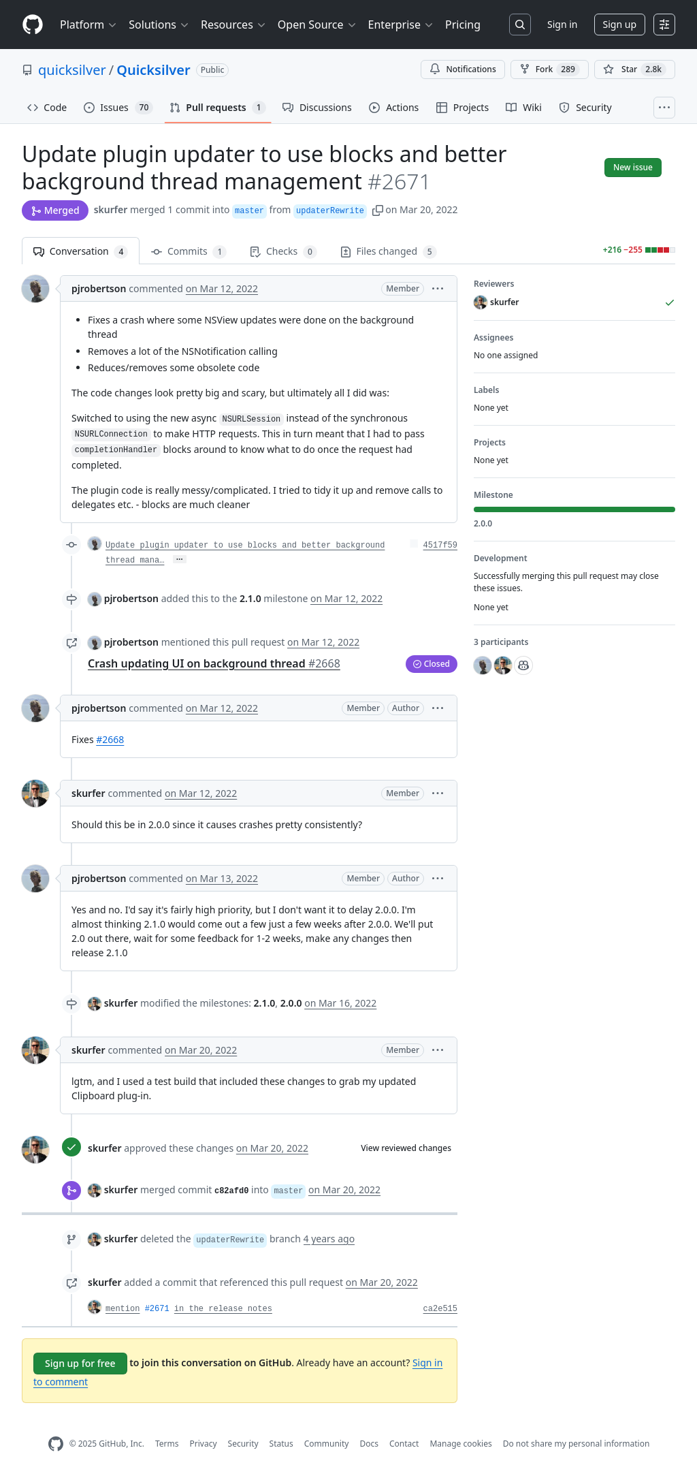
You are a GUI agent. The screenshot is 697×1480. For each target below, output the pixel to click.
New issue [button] (633, 167)
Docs (368, 1443)
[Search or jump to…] (520, 24)
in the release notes (223, 1309)
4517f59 (440, 545)
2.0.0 (291, 1002)
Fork (549, 69)
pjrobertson (98, 288)
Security (243, 1443)
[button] (377, 209)
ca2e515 (440, 1309)
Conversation (80, 252)
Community (326, 1443)
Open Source (317, 24)
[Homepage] (33, 25)
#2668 (110, 739)
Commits (189, 252)
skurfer (111, 209)
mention (123, 1309)
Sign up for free (80, 1363)
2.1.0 (250, 598)
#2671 (157, 1309)
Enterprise (401, 24)
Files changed (388, 252)
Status (281, 1443)
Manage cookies (460, 1443)
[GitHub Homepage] (56, 1444)
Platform (89, 24)
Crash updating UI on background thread (214, 663)
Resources (234, 24)
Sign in (562, 24)
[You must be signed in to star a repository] (634, 69)
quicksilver (72, 70)
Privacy (203, 1443)
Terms (167, 1443)
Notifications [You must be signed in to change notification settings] (462, 69)
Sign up (619, 24)
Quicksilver (153, 70)
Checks (283, 252)
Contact (404, 1443)
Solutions (159, 24)
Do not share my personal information (576, 1443)
